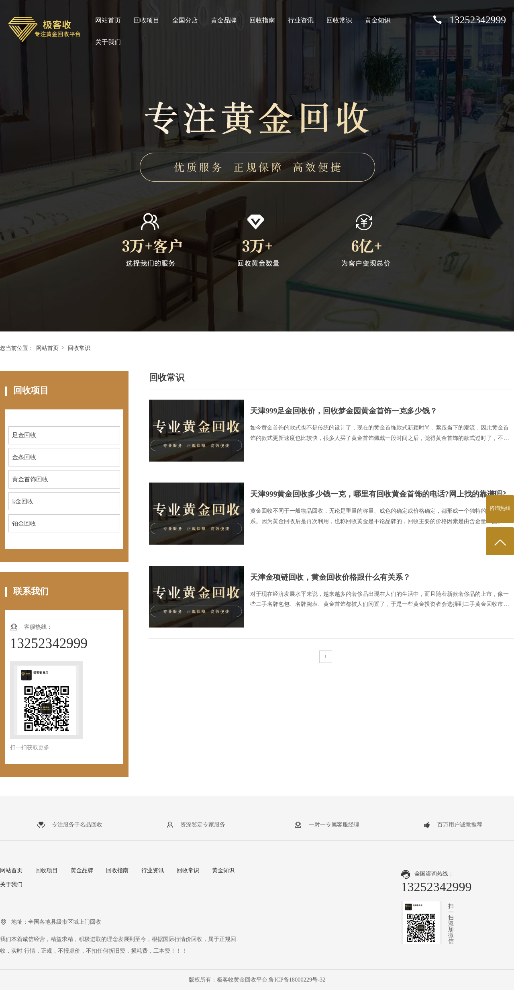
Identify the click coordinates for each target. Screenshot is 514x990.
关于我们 (108, 42)
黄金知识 (378, 20)
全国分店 (185, 20)
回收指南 (262, 20)
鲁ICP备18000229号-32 (297, 979)
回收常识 (339, 20)
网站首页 (108, 20)
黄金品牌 (224, 20)
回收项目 (146, 20)
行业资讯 (301, 20)
